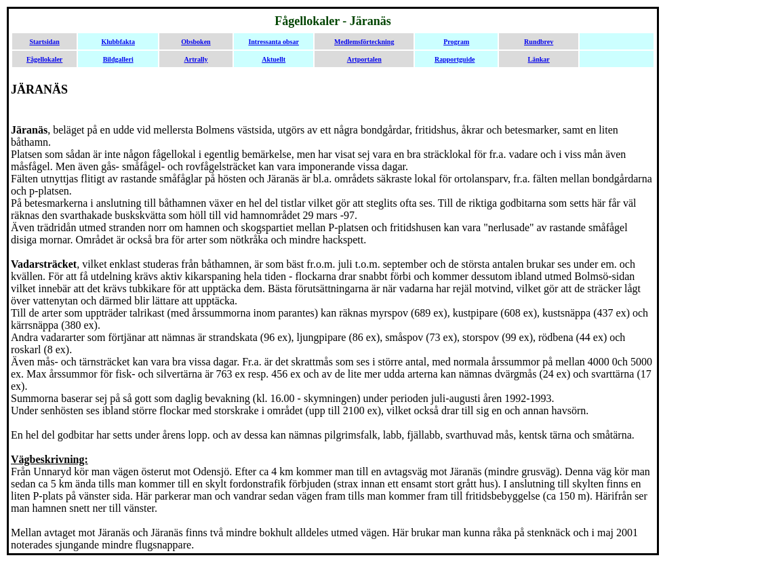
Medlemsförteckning (364, 41)
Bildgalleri (118, 59)
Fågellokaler (44, 59)
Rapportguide (455, 59)
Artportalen (364, 59)
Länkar (539, 59)
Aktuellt (273, 59)
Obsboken (195, 41)
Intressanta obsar (273, 41)
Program (456, 41)
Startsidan (44, 41)
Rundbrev (538, 41)
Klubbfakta (117, 41)
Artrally (195, 59)
